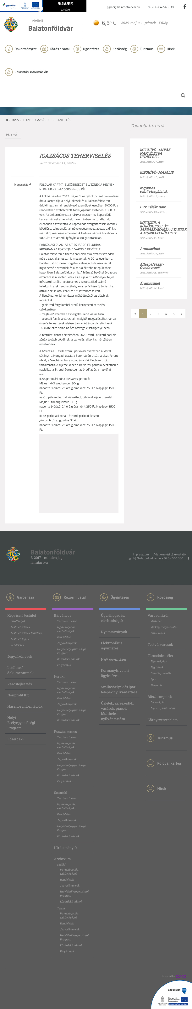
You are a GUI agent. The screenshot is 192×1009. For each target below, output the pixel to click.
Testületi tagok (19, 639)
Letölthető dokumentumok (20, 670)
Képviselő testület (21, 615)
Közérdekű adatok (68, 659)
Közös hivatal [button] (59, 48)
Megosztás (22, 184)
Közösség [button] (119, 48)
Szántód (60, 792)
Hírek (170, 48)
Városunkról (158, 615)
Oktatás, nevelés (161, 673)
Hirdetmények (65, 847)
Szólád (61, 864)
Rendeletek (17, 645)
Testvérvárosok (160, 644)
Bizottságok (17, 621)
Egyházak (157, 667)
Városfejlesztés (19, 684)
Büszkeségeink (160, 696)
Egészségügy (159, 661)
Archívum (62, 858)
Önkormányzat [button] (25, 48)
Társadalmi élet (160, 655)
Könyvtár (156, 685)
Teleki (61, 908)
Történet (156, 621)
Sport (154, 679)
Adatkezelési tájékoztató (169, 554)
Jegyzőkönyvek (19, 656)
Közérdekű (15, 739)
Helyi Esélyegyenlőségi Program (21, 722)
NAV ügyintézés (114, 659)
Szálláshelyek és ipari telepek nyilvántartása (119, 689)
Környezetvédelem (163, 719)
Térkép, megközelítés (164, 627)
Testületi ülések (20, 627)
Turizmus (146, 48)
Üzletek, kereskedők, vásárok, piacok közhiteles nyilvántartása (117, 711)
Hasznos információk (24, 706)
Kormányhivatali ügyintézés (115, 673)
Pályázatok (64, 665)
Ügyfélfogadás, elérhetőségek (66, 629)
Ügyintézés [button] (90, 48)
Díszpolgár (157, 702)
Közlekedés (158, 633)
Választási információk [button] (31, 72)
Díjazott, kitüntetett (163, 708)
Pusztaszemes (65, 731)
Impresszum (141, 554)
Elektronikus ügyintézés (111, 645)
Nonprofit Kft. (18, 695)
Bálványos (62, 615)
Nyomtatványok (114, 631)
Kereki (59, 676)
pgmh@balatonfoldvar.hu (123, 7)
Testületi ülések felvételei (26, 633)
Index (15, 119)
